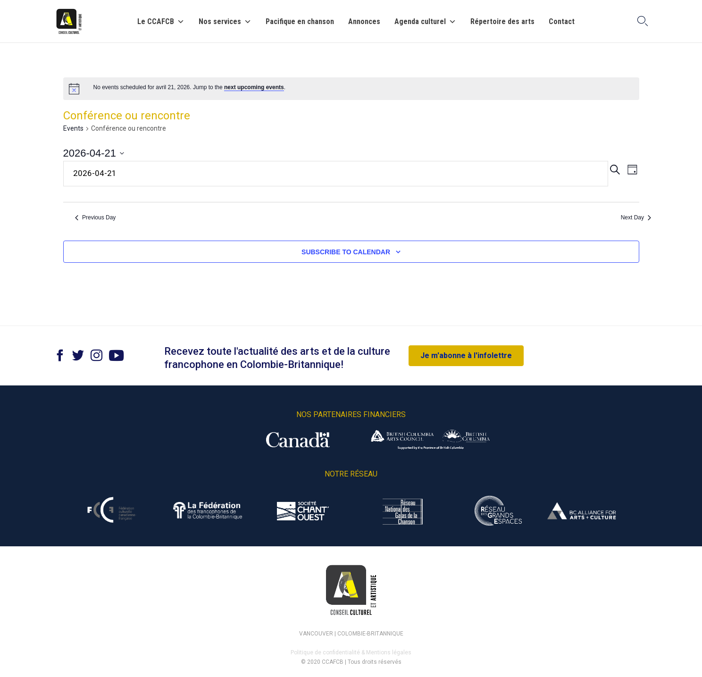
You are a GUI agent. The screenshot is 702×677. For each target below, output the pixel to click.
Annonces (364, 21)
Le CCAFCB (160, 21)
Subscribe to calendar (345, 252)
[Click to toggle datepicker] (94, 153)
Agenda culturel (425, 21)
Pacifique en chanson (300, 21)
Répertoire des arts (502, 21)
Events (73, 128)
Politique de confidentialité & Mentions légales (351, 652)
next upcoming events (254, 87)
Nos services (225, 21)
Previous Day (95, 217)
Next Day (636, 217)
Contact (562, 21)
